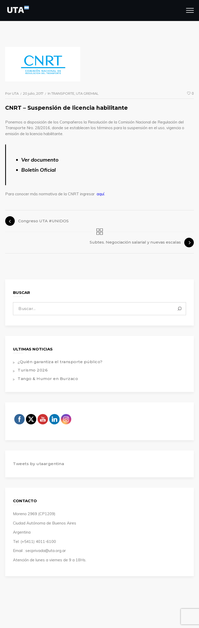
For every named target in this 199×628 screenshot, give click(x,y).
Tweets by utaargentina (38, 463)
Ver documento (40, 159)
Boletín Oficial (38, 170)
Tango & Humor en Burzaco (48, 378)
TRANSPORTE (62, 93)
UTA (15, 93)
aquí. (101, 193)
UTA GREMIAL (87, 93)
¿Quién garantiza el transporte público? (60, 361)
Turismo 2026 (33, 370)
